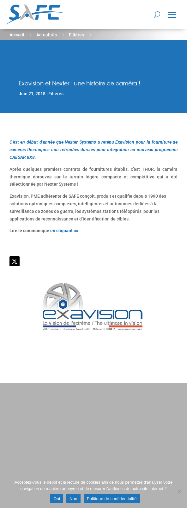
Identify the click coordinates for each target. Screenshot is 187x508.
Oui (56, 498)
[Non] (179, 491)
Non (73, 498)
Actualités (46, 34)
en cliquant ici (64, 230)
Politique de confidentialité (112, 498)
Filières (76, 34)
